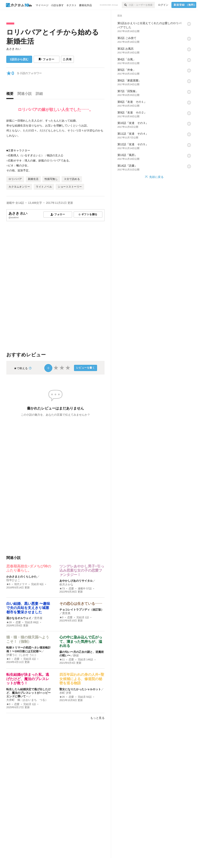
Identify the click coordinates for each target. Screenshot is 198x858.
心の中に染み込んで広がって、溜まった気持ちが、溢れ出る (80, 641)
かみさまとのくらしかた (21, 576)
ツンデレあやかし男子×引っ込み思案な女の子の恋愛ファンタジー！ (81, 570)
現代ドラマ (20, 584)
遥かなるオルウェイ (18, 618)
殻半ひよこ (13, 580)
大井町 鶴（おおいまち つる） (27, 699)
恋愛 (71, 588)
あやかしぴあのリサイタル (76, 580)
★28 (9, 622)
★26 (62, 697)
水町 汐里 (65, 692)
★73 (62, 588)
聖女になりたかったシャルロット (80, 689)
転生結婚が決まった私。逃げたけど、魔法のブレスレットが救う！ (27, 679)
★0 (61, 617)
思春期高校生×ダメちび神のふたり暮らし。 (28, 568)
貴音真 (66, 613)
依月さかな (66, 584)
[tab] (10, 94)
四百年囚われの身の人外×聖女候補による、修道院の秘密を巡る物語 (81, 679)
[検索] (125, 5)
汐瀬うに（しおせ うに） (22, 654)
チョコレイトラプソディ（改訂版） (81, 609)
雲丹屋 (38, 618)
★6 (8, 584)
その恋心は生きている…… (80, 604)
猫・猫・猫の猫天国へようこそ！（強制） (27, 639)
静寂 (76, 655)
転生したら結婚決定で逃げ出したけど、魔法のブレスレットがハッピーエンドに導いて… (28, 693)
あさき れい (13, 48)
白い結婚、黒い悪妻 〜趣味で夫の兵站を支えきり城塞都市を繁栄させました (28, 608)
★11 (62, 659)
